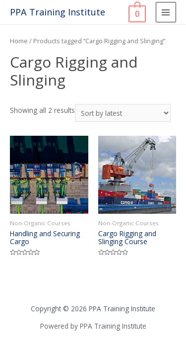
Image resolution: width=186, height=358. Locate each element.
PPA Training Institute (57, 12)
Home (19, 41)
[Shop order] (123, 113)
